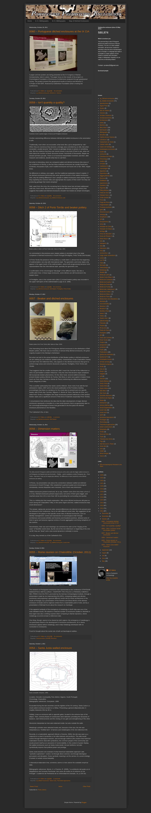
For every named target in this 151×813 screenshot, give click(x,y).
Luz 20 (102, 260)
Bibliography (104, 132)
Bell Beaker (53, 289)
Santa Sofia (103, 386)
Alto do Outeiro (104, 110)
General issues (40, 638)
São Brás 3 (103, 391)
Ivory (101, 251)
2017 (102, 494)
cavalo (102, 152)
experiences (104, 183)
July (103, 555)
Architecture (103, 120)
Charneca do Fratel (106, 156)
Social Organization (106, 407)
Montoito (102, 301)
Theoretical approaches (63, 780)
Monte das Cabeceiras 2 (107, 289)
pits (64, 197)
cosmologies (104, 168)
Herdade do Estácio (106, 229)
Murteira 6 (103, 308)
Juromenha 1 (104, 253)
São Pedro (103, 393)
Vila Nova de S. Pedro (107, 444)
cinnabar (102, 163)
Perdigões (60, 289)
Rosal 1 (102, 371)
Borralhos (103, 135)
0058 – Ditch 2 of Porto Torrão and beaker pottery (58, 207)
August (104, 553)
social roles (66, 542)
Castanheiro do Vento (106, 142)
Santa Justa (53, 780)
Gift (101, 219)
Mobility (102, 272)
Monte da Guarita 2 (106, 282)
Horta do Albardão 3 (106, 234)
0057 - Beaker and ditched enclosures (51, 298)
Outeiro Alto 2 (104, 318)
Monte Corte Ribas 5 (106, 277)
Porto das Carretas (106, 337)
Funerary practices (106, 207)
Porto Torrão (67, 289)
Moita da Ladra (104, 275)
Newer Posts (34, 786)
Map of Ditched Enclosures (79, 21)
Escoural (102, 178)
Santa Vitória (104, 388)
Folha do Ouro (104, 193)
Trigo (101, 441)
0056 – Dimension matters (44, 428)
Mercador (103, 265)
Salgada (102, 374)
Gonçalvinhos (104, 222)
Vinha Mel (103, 446)
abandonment (104, 103)
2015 (102, 500)
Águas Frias (103, 106)
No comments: (58, 91)
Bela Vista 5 (103, 127)
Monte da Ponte (105, 284)
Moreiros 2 (53, 93)
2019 (102, 489)
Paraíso (102, 325)
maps (101, 263)
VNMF (102, 451)
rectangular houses (106, 359)
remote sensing (105, 362)
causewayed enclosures (107, 149)
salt (101, 376)
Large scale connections (107, 255)
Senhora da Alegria (106, 398)
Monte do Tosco (105, 296)
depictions (103, 171)
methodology (104, 267)
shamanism (103, 403)
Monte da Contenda (106, 279)
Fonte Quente (104, 197)
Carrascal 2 (103, 139)
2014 (102, 503)
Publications (104, 352)
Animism (102, 113)
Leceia (102, 258)
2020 (102, 486)
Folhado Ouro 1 (105, 195)
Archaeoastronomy (106, 118)
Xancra (59, 93)
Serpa (102, 400)
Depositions (103, 173)
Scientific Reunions (51, 638)
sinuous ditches (105, 405)
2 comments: (57, 778)
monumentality (104, 304)
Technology (103, 422)
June (103, 558)
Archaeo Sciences (105, 115)
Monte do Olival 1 (105, 294)
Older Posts (86, 786)
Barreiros (103, 125)
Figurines (103, 188)
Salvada (102, 378)
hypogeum (103, 243)
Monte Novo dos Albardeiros (109, 299)
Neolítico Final (104, 311)
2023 (102, 478)
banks (102, 123)
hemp (101, 224)
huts (101, 241)
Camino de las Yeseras (107, 137)
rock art (102, 369)
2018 (102, 491)
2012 (102, 508)
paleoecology (104, 321)
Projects (102, 342)
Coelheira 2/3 (104, 166)
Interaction (103, 248)
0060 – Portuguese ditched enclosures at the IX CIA (59, 31)
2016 (102, 497)
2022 (102, 480)
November (105, 516)
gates (101, 209)
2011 (102, 511)
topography (103, 429)
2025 (102, 475)
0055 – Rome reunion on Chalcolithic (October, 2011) (60, 552)
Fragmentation (104, 205)
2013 (102, 505)
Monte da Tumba (105, 287)
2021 (102, 483)
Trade (102, 436)
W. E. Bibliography (58, 21)
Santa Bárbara (104, 381)
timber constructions (106, 427)
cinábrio (102, 161)
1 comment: (56, 417)
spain (101, 415)
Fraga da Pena (104, 202)
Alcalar (102, 108)
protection (103, 347)
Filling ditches (104, 190)
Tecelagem (103, 420)
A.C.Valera (112, 570)
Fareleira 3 (103, 185)
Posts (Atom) (42, 790)
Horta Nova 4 (104, 238)
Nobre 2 (102, 313)
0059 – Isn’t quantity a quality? (47, 102)
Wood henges (104, 453)
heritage (102, 231)
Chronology (103, 159)
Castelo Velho (104, 144)
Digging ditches (105, 176)
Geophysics (103, 217)
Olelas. (102, 316)
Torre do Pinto (104, 434)
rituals (102, 366)
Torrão (102, 432)
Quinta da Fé (104, 357)
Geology (102, 214)
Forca (102, 200)
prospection (103, 345)
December (105, 513)
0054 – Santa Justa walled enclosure (50, 647)
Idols (101, 246)
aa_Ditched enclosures (42, 93)
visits (101, 449)
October (104, 519)
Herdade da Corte (105, 226)
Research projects (105, 364)
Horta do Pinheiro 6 (106, 236)
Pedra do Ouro (104, 330)
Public (102, 350)
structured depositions (107, 417)
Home (29, 21)
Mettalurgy (103, 270)
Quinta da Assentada (106, 354)
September (105, 550)
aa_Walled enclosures (56, 197)
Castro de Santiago (106, 147)
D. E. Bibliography (42, 21)
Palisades (103, 323)
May (103, 561)
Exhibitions (103, 180)
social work (103, 412)
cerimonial (103, 154)
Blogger (84, 802)
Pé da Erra (103, 328)
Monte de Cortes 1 (106, 292)
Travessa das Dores (106, 439)
